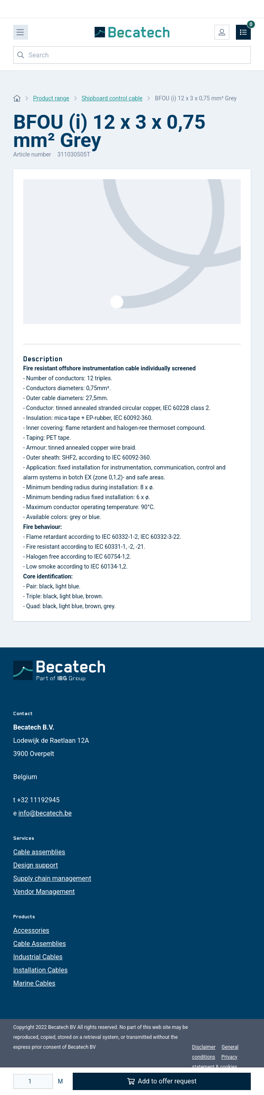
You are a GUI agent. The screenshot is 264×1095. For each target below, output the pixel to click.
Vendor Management (44, 892)
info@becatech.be (44, 813)
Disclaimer (204, 1047)
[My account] (221, 32)
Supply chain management (52, 878)
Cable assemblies (39, 852)
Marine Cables (34, 983)
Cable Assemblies (39, 944)
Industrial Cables (37, 957)
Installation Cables (40, 970)
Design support (35, 865)
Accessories (31, 930)
